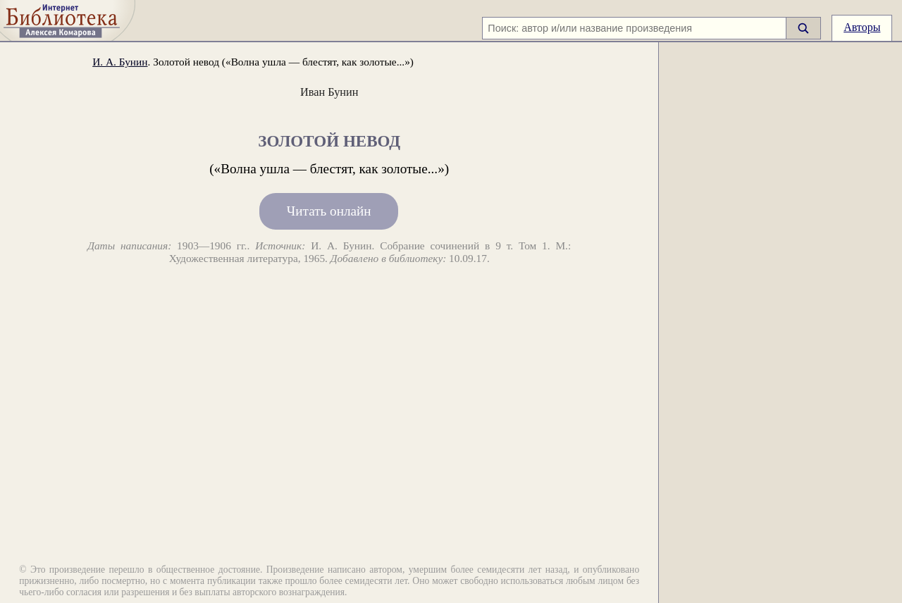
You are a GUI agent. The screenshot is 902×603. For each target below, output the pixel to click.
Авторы (862, 27)
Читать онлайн (329, 211)
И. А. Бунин (119, 62)
